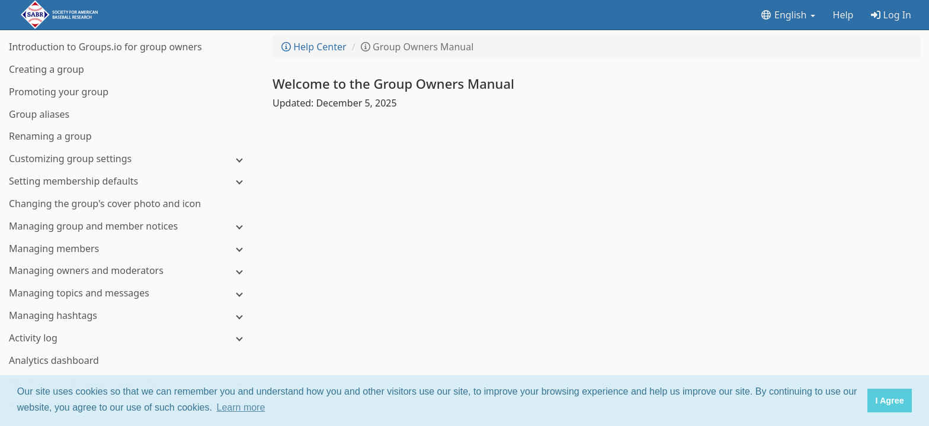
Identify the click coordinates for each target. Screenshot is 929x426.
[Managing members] (130, 248)
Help (843, 14)
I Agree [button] (889, 400)
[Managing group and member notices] (130, 226)
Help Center (314, 46)
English (787, 14)
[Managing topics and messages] (130, 293)
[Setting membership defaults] (130, 181)
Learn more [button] (241, 407)
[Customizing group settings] (130, 158)
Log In (891, 14)
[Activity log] (130, 338)
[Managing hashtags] (130, 315)
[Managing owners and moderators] (130, 270)
